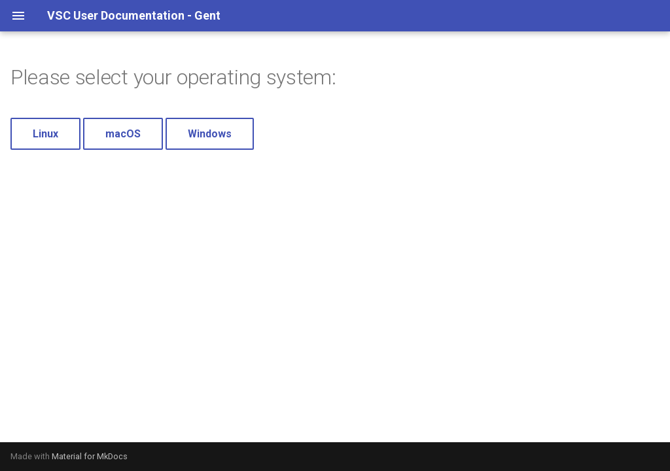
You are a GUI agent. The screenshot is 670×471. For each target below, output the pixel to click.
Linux (45, 134)
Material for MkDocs (90, 456)
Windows (210, 134)
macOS (123, 134)
